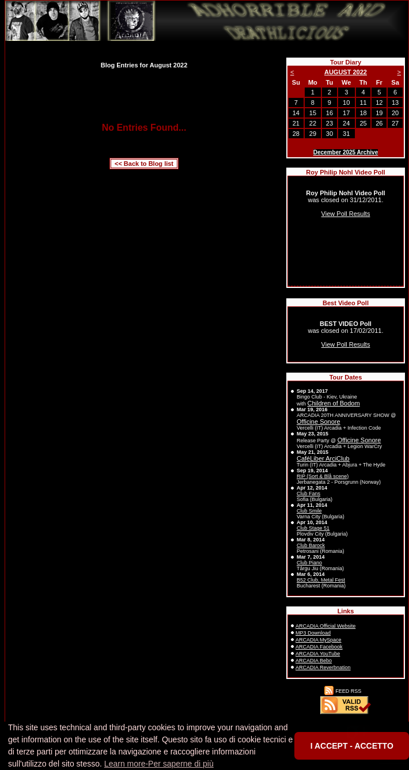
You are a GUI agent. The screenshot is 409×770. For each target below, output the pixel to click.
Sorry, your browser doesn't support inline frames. (345, 231)
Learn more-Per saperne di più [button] (159, 763)
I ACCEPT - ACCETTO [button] (351, 745)
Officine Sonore (318, 421)
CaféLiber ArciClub (323, 458)
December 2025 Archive (345, 152)
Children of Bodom (334, 403)
